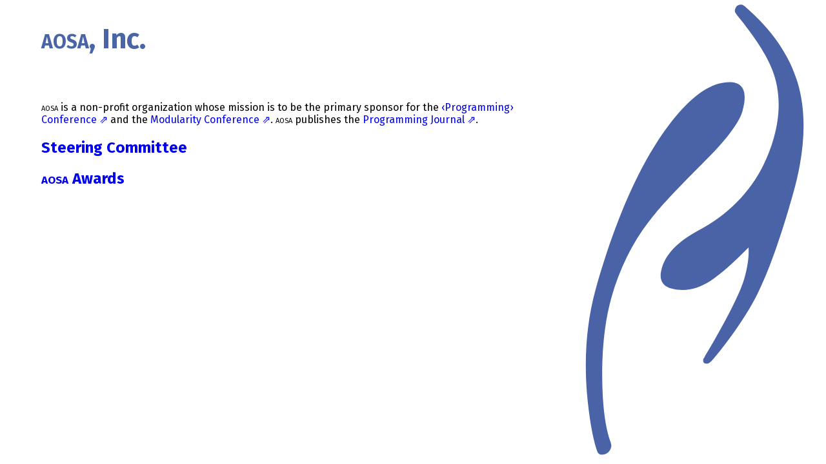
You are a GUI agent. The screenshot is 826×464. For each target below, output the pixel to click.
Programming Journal (414, 119)
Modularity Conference (204, 119)
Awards (83, 178)
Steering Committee (114, 148)
